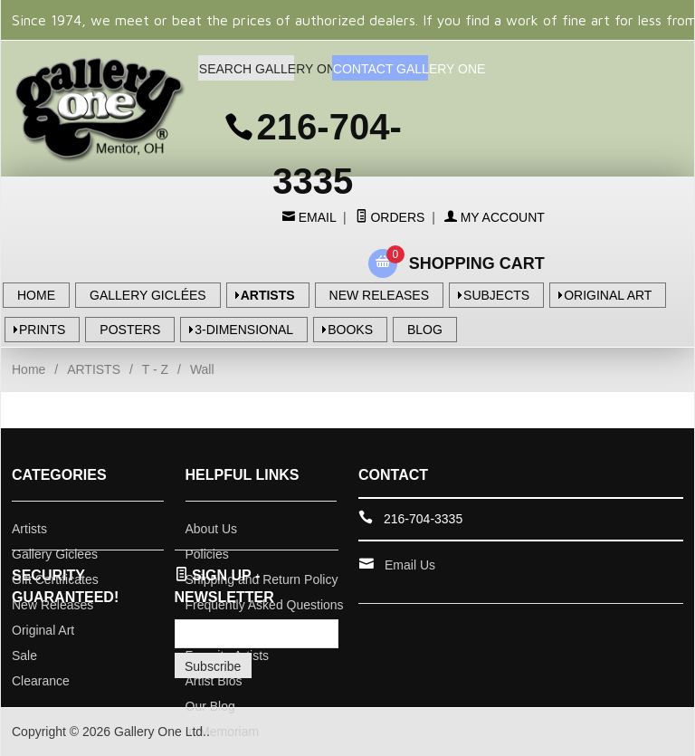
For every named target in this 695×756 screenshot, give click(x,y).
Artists (29, 529)
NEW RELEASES (379, 295)
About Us (212, 529)
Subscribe (213, 666)
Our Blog (210, 706)
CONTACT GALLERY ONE (380, 69)
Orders (390, 217)
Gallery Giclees (55, 554)
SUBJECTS (496, 295)
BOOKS (350, 329)
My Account (494, 217)
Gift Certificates (55, 579)
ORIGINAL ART (608, 295)
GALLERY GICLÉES (148, 295)
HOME (36, 295)
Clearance (41, 681)
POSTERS (130, 329)
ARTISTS (268, 295)
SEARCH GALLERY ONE (246, 69)
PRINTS (42, 329)
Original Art (43, 630)
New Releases (52, 605)
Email (315, 217)
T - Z (155, 369)
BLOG (425, 329)
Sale (24, 655)
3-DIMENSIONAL (244, 329)
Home (28, 369)
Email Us (410, 565)
